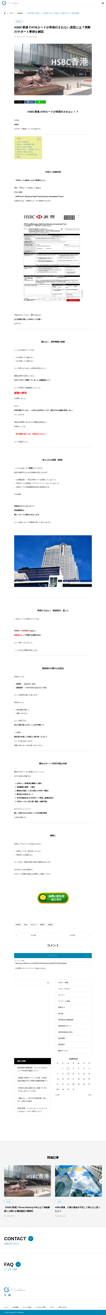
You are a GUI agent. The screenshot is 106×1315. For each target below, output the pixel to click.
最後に (19, 157)
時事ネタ (61, 1007)
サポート (34, 924)
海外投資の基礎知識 (65, 1020)
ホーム (6, 1307)
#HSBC (18, 924)
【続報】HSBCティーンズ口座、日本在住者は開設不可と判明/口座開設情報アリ (32, 1079)
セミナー (61, 995)
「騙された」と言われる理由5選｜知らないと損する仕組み (31, 1099)
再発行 (42, 924)
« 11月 (57, 1095)
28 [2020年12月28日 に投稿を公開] (58, 1089)
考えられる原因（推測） (25, 147)
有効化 (50, 924)
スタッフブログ (64, 989)
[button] (101, 1181)
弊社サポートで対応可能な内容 (27, 154)
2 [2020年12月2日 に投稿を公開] (68, 1068)
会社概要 (15, 1307)
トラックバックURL (19, 960)
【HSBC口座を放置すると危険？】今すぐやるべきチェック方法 (32, 1089)
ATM (25, 924)
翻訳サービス (63, 1051)
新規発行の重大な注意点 (25, 152)
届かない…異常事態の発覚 (25, 144)
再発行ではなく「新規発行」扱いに (28, 149)
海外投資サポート (65, 1026)
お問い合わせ (62, 1307)
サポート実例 (63, 982)
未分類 (60, 1013)
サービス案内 (27, 1307)
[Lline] (41, 102)
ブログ (52, 1307)
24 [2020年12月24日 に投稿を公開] (73, 1084)
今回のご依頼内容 (22, 142)
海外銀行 (18, 21)
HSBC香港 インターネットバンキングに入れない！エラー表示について (32, 1109)
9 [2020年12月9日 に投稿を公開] (68, 1074)
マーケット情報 (64, 1001)
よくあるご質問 (40, 1307)
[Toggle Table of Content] (37, 139)
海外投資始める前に (65, 1032)
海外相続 (61, 1038)
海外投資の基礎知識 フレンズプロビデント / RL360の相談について (32, 1069)
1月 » (90, 1095)
